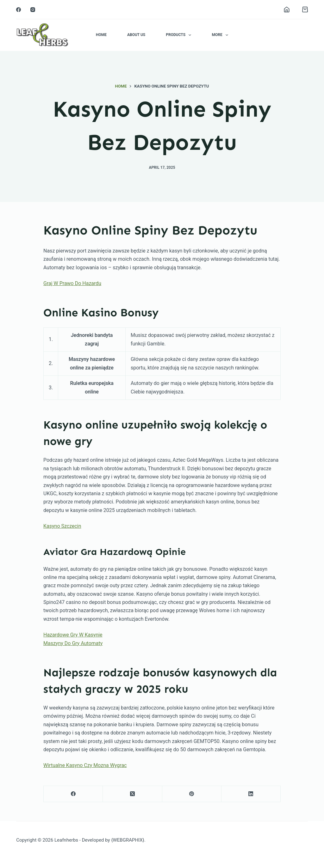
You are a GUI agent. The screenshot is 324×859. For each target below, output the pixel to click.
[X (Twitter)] (132, 794)
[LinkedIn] (251, 794)
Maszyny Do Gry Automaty (73, 643)
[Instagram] (32, 9)
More (221, 35)
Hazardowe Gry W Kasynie (73, 635)
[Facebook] (18, 9)
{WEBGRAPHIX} (127, 840)
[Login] (287, 9)
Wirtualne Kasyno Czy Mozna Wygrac (85, 765)
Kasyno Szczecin (62, 526)
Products (180, 35)
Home (101, 35)
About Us (136, 35)
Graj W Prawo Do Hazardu (72, 283)
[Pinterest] (191, 794)
